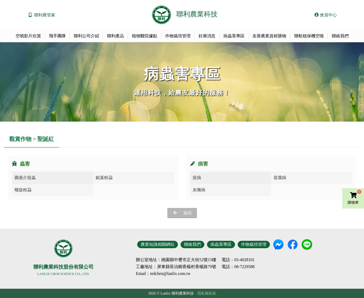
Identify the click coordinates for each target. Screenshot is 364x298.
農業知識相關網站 (157, 244)
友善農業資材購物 (269, 36)
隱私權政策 (206, 293)
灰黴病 (199, 190)
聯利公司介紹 (86, 36)
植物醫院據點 (144, 36)
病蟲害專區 (234, 36)
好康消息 (207, 36)
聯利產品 (115, 36)
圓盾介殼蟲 (25, 177)
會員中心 (326, 15)
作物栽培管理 (178, 36)
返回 (187, 213)
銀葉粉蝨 (104, 177)
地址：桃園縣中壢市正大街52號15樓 (182, 260)
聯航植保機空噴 (309, 36)
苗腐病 (280, 177)
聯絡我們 (340, 36)
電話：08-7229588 (238, 267)
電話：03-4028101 (238, 260)
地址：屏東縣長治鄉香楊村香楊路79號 (180, 267)
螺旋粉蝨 (23, 190)
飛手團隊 (57, 36)
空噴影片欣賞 (28, 36)
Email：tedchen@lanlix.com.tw (163, 273)
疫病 (197, 177)
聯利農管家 (44, 15)
